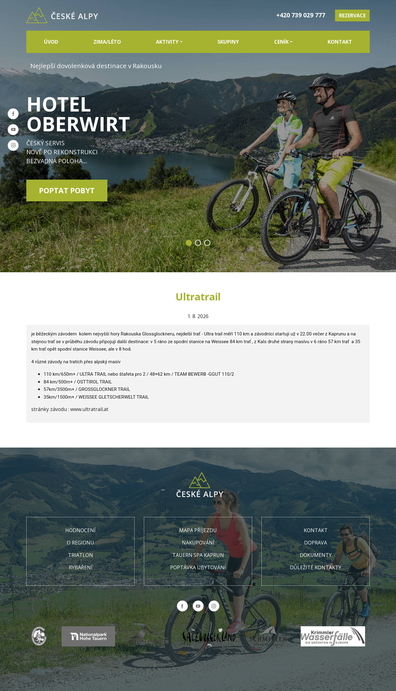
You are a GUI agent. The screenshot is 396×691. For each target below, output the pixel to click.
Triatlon (80, 555)
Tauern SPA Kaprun (198, 555)
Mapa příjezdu (198, 530)
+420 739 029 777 (300, 15)
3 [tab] (207, 243)
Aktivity (167, 41)
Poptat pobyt (67, 190)
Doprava (315, 542)
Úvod (51, 41)
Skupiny (228, 41)
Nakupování (198, 542)
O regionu (80, 542)
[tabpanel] (198, 136)
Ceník (281, 41)
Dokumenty (316, 555)
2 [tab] (198, 243)
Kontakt (340, 41)
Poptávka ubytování (198, 567)
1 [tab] (189, 243)
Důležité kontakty (315, 567)
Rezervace (352, 15)
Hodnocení (80, 530)
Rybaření (81, 567)
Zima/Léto (107, 41)
